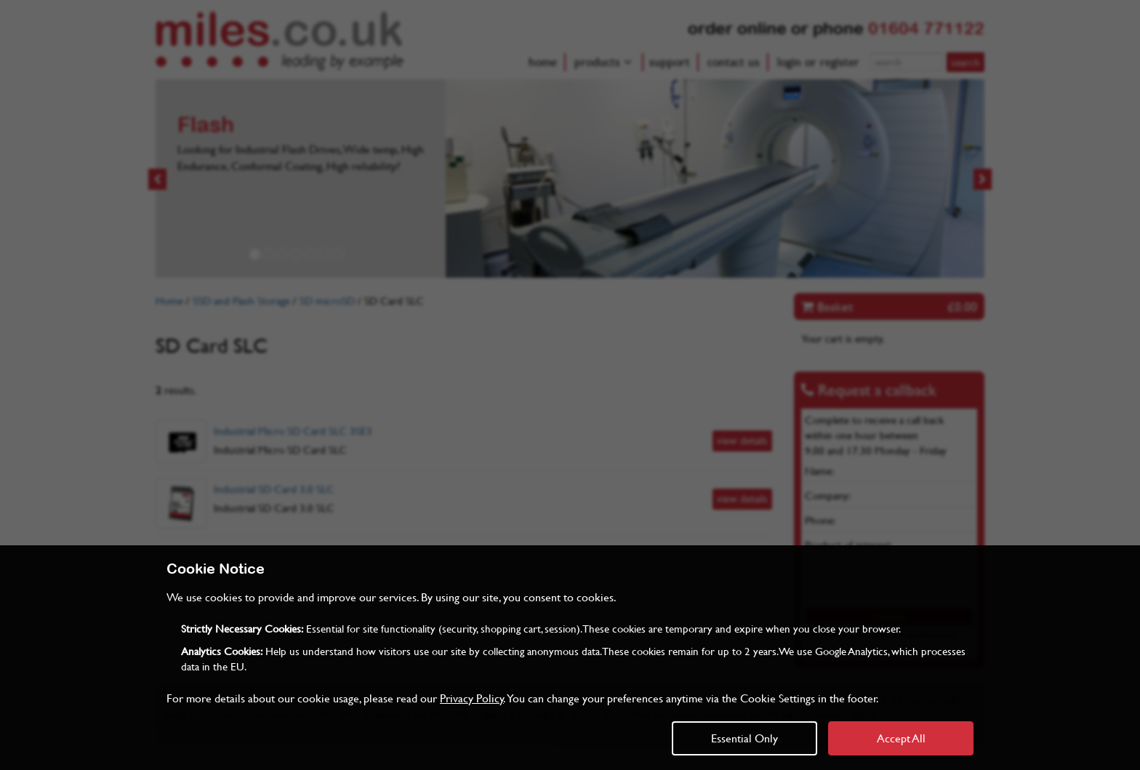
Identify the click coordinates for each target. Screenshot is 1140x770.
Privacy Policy (472, 697)
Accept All (901, 737)
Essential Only (744, 737)
